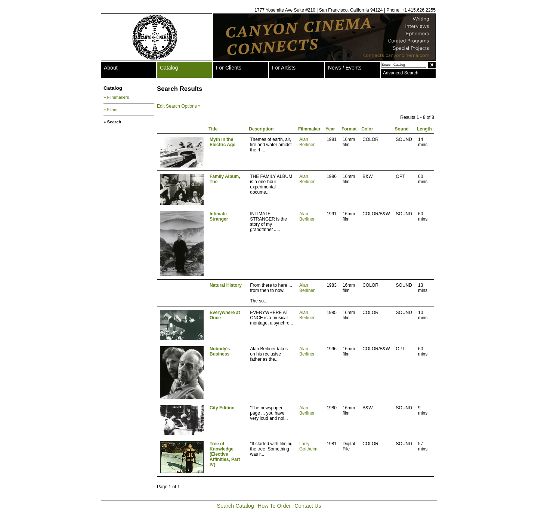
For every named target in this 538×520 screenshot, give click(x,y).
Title (212, 129)
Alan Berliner (307, 142)
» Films (110, 109)
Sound (402, 129)
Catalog (169, 68)
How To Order (274, 506)
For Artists (284, 68)
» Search (112, 122)
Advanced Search (400, 73)
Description (261, 129)
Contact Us (307, 506)
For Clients (228, 68)
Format (349, 129)
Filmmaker (309, 129)
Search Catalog (235, 506)
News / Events (344, 68)
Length (424, 129)
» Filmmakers (116, 97)
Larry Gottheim (308, 446)
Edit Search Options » (179, 106)
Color (367, 129)
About (111, 68)
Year (330, 129)
